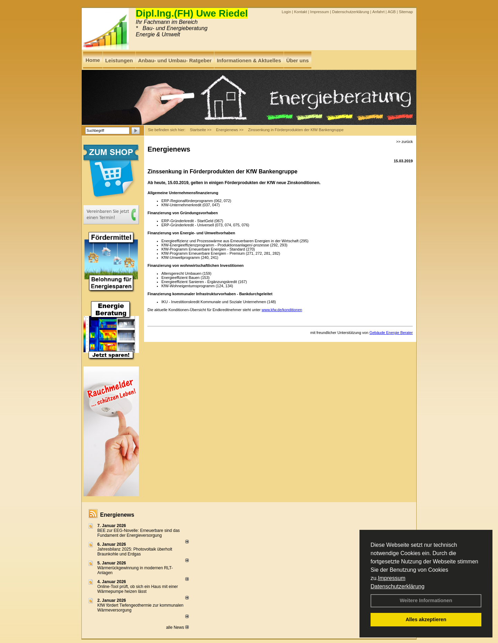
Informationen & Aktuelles (249, 60)
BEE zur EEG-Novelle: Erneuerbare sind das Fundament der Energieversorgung (138, 533)
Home (93, 60)
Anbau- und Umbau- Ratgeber (175, 60)
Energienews (117, 515)
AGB (391, 12)
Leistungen (119, 60)
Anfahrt (378, 12)
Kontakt (300, 12)
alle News (177, 627)
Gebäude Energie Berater (391, 332)
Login (286, 12)
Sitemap (406, 12)
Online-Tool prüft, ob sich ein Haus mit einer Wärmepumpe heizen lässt (137, 589)
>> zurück (404, 141)
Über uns (297, 60)
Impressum (391, 578)
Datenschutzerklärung (398, 586)
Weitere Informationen (426, 600)
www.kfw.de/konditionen (282, 310)
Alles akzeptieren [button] (426, 619)
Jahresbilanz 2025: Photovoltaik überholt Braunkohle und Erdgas (134, 551)
